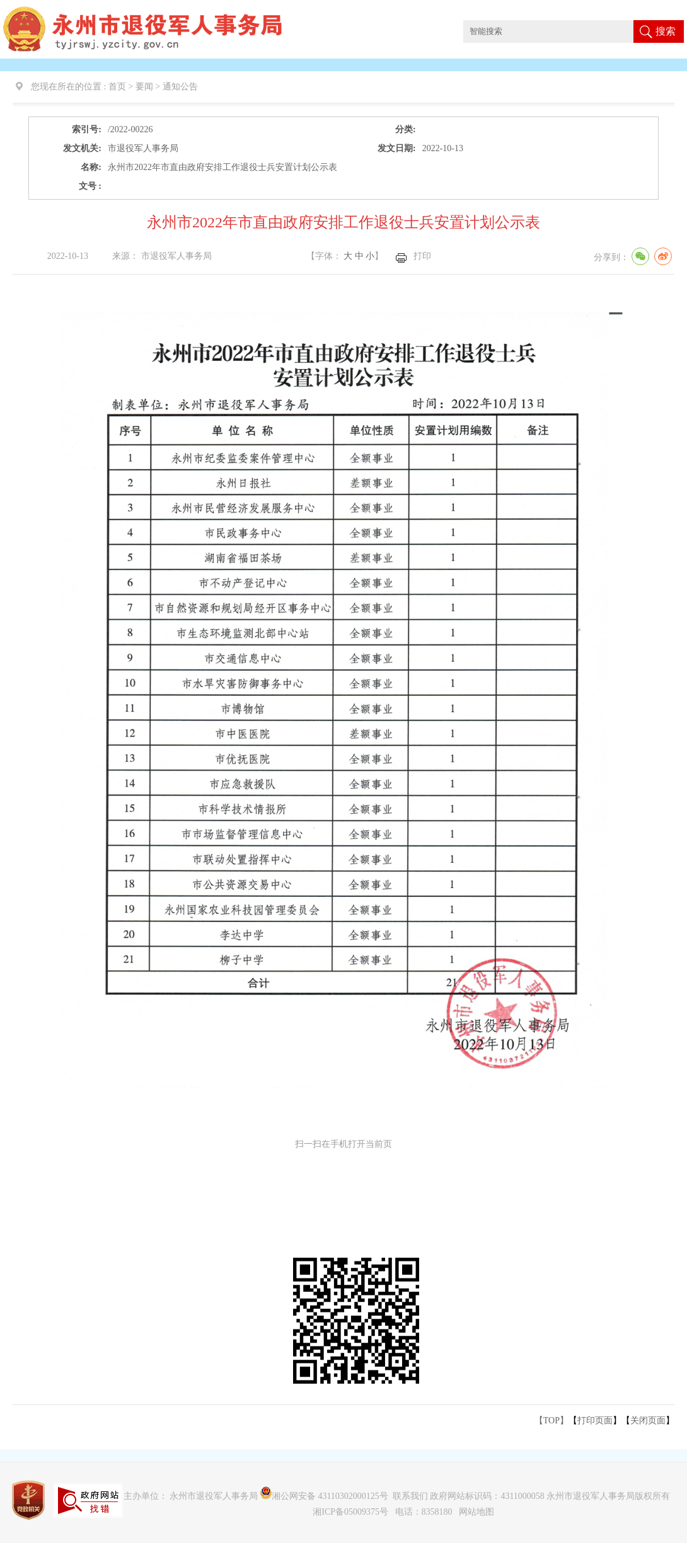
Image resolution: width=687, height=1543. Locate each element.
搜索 (665, 31)
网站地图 (476, 1512)
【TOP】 (551, 1420)
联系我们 (410, 1496)
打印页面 (595, 1420)
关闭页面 (648, 1420)
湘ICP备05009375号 (350, 1512)
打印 (422, 256)
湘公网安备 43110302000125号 (324, 1496)
